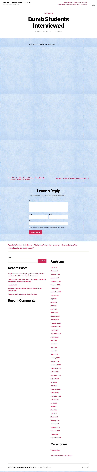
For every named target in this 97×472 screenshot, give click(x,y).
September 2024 (56, 334)
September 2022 (56, 397)
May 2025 (54, 306)
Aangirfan (63, 246)
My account (84, 4)
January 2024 (55, 362)
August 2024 (55, 338)
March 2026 (55, 272)
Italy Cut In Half (13, 286)
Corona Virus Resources (80, 2)
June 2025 (54, 303)
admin (39, 32)
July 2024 (54, 341)
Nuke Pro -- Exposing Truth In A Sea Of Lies (18, 3)
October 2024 (55, 331)
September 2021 (56, 438)
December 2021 (56, 428)
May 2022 (54, 411)
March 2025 (55, 313)
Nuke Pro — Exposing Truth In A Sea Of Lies (25, 468)
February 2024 (55, 359)
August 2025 (55, 296)
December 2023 (56, 366)
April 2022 (54, 414)
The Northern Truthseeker (48, 246)
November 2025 (56, 286)
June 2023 (54, 386)
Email (51, 215)
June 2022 (54, 407)
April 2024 (54, 352)
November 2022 (56, 390)
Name (31, 215)
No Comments (58, 32)
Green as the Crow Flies (78, 246)
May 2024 (54, 348)
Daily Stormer (31, 246)
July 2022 (54, 404)
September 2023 (56, 376)
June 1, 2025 (48, 32)
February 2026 (55, 275)
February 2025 (55, 317)
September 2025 (56, 292)
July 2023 (54, 383)
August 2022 (55, 400)
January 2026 (55, 279)
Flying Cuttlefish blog (16, 246)
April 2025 (54, 310)
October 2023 (55, 372)
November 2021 (56, 432)
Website (31, 221)
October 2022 (55, 393)
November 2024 (56, 327)
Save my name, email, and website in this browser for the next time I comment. (48, 228)
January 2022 (55, 425)
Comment (32, 201)
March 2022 (55, 418)
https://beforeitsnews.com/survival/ (62, 456)
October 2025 (55, 289)
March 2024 (55, 355)
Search (9, 258)
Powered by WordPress (45, 468)
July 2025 (54, 299)
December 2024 (56, 324)
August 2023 (55, 379)
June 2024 (54, 345)
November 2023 (56, 369)
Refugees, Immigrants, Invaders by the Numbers (24, 295)
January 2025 (55, 320)
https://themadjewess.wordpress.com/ (68, 4)
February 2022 (55, 421)
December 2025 (56, 282)
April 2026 (54, 268)
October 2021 (55, 435)
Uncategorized (48, 13)
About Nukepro (68, 2)
